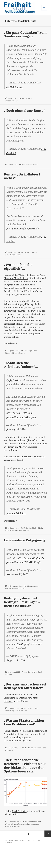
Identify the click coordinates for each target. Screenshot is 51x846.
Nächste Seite (47, 834)
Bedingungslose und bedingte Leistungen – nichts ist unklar (22, 602)
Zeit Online (19, 711)
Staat (44, 748)
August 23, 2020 (15, 660)
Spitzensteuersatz (32, 824)
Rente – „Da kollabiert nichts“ (22, 176)
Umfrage (26, 530)
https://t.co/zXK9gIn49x (30, 558)
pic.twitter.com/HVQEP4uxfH (23, 228)
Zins (25, 711)
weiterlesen (11, 343)
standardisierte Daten (13, 530)
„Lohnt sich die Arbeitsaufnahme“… (21, 365)
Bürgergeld (9, 353)
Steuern (8, 826)
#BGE (19, 644)
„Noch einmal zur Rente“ (24, 110)
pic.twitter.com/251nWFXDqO (23, 562)
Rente (35, 164)
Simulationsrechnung (13, 255)
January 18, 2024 (16, 429)
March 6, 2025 (14, 86)
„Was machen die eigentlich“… (18, 266)
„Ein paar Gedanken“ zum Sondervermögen (25, 34)
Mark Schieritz (27, 98)
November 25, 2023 (17, 574)
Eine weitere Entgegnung (24, 540)
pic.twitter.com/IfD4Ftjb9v (21, 417)
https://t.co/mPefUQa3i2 (19, 413)
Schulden (37, 748)
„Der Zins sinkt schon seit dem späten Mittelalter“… (25, 686)
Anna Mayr (28, 350)
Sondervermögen (11, 101)
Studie (19, 440)
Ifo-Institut (27, 528)
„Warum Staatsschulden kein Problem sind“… (24, 722)
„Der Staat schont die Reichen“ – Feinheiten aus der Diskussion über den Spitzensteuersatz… (25, 765)
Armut (34, 350)
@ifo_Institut (13, 380)
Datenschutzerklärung (12, 840)
